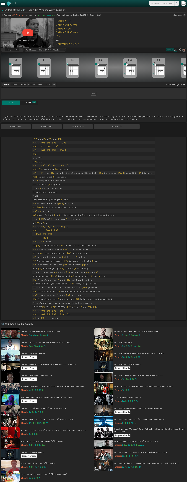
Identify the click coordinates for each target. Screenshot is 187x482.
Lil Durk (21, 9)
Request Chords (29, 357)
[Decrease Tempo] (3, 50)
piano (15, 85)
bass (48, 85)
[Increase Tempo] (21, 50)
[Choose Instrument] (54, 84)
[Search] (176, 3)
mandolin (31, 85)
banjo (40, 85)
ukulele (23, 85)
